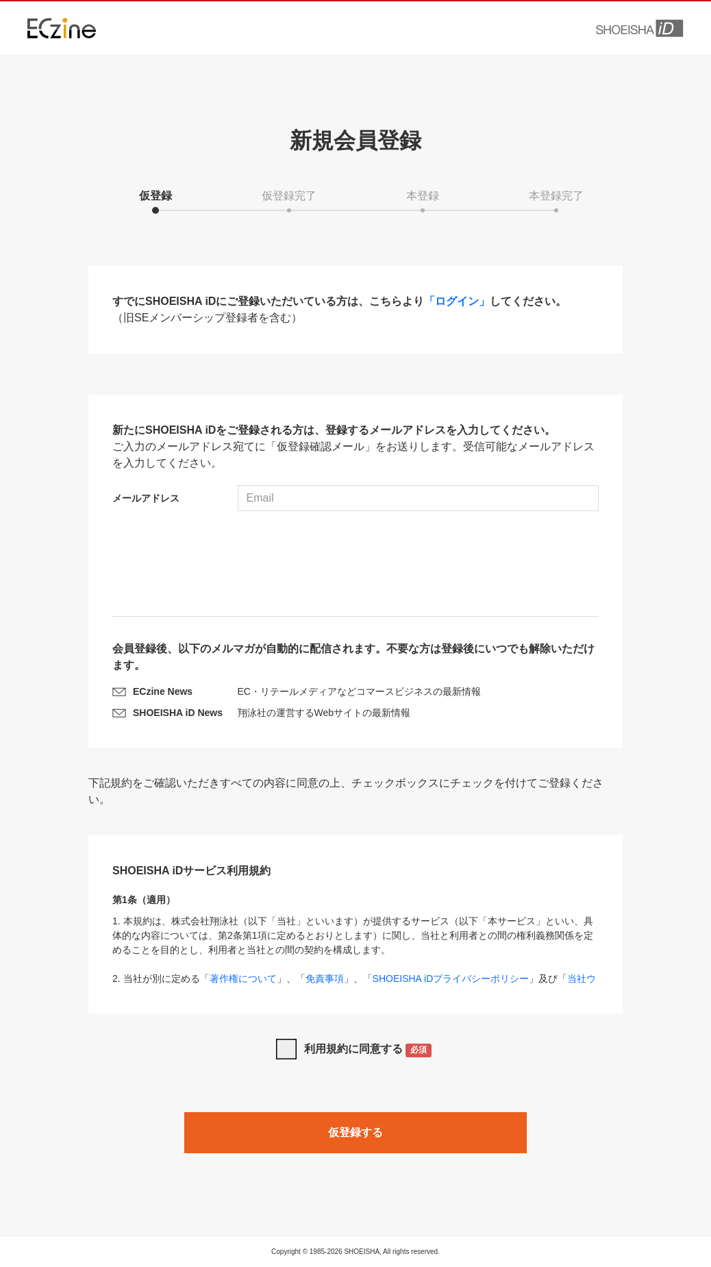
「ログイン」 (457, 301)
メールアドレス (145, 498)
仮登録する (355, 1132)
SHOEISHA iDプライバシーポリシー (451, 978)
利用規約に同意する (368, 1050)
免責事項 (324, 978)
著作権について (243, 978)
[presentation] (355, 565)
